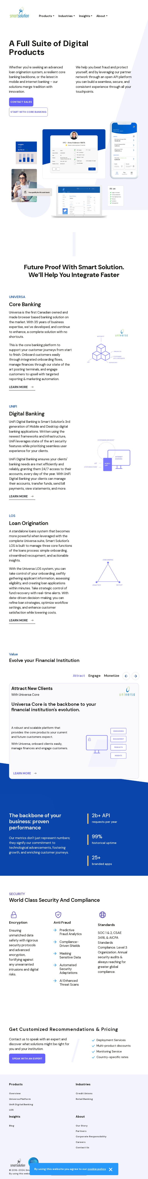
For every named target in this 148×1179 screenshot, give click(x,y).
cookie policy (96, 1169)
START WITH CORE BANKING (28, 112)
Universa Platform (20, 1099)
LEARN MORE (21, 387)
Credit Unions (84, 1093)
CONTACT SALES (21, 102)
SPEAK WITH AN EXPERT (27, 1058)
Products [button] (45, 16)
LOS (11, 1109)
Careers (81, 1142)
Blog (11, 1125)
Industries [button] (65, 16)
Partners (81, 1131)
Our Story (81, 1125)
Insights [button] (84, 16)
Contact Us (82, 1147)
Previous (126, 676)
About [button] (100, 16)
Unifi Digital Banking (21, 1104)
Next (135, 676)
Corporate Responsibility (91, 1136)
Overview (15, 1093)
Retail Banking (84, 1099)
